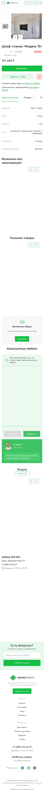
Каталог (22, 703)
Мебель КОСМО (11, 557)
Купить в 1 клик (17, 76)
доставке (33, 87)
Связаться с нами (22, 691)
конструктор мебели (30, 83)
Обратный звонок (22, 662)
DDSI (31, 789)
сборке (5, 90)
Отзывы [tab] (29, 97)
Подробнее (22, 339)
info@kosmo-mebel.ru (22, 756)
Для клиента (22, 727)
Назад (12, 433)
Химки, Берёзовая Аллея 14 (13, 560)
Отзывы (22, 739)
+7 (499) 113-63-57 (9, 564)
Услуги (22, 711)
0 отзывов (18, 51)
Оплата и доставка (22, 731)
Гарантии (22, 735)
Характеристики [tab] (10, 97)
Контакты (22, 715)
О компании (22, 707)
